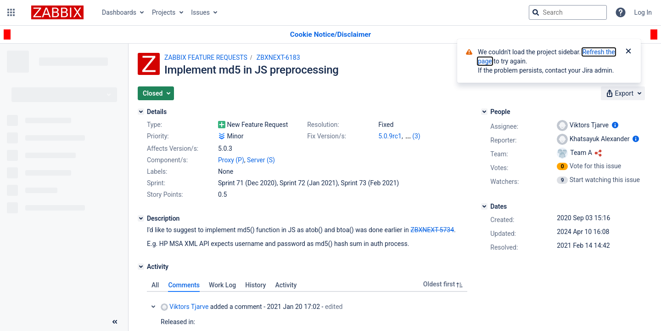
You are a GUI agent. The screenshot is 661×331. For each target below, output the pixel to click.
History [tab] (255, 285)
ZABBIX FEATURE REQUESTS (205, 57)
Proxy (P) (231, 160)
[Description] (141, 218)
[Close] (628, 52)
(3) (416, 136)
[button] (11, 12)
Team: (499, 154)
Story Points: (165, 194)
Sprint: (156, 183)
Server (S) (261, 160)
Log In (643, 12)
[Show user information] (615, 125)
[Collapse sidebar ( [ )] (114, 322)
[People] (484, 111)
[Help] (620, 12)
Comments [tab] (184, 285)
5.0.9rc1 (390, 136)
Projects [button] (163, 12)
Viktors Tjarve (184, 307)
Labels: (157, 171)
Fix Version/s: (326, 136)
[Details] (141, 111)
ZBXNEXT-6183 (278, 57)
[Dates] (484, 206)
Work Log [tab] (222, 285)
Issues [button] (200, 12)
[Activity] (141, 266)
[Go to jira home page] (57, 12)
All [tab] (155, 285)
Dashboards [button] (119, 12)
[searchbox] (568, 12)
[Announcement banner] (330, 35)
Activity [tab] (286, 285)
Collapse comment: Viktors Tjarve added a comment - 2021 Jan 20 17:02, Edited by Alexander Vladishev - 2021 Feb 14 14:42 (153, 306)
